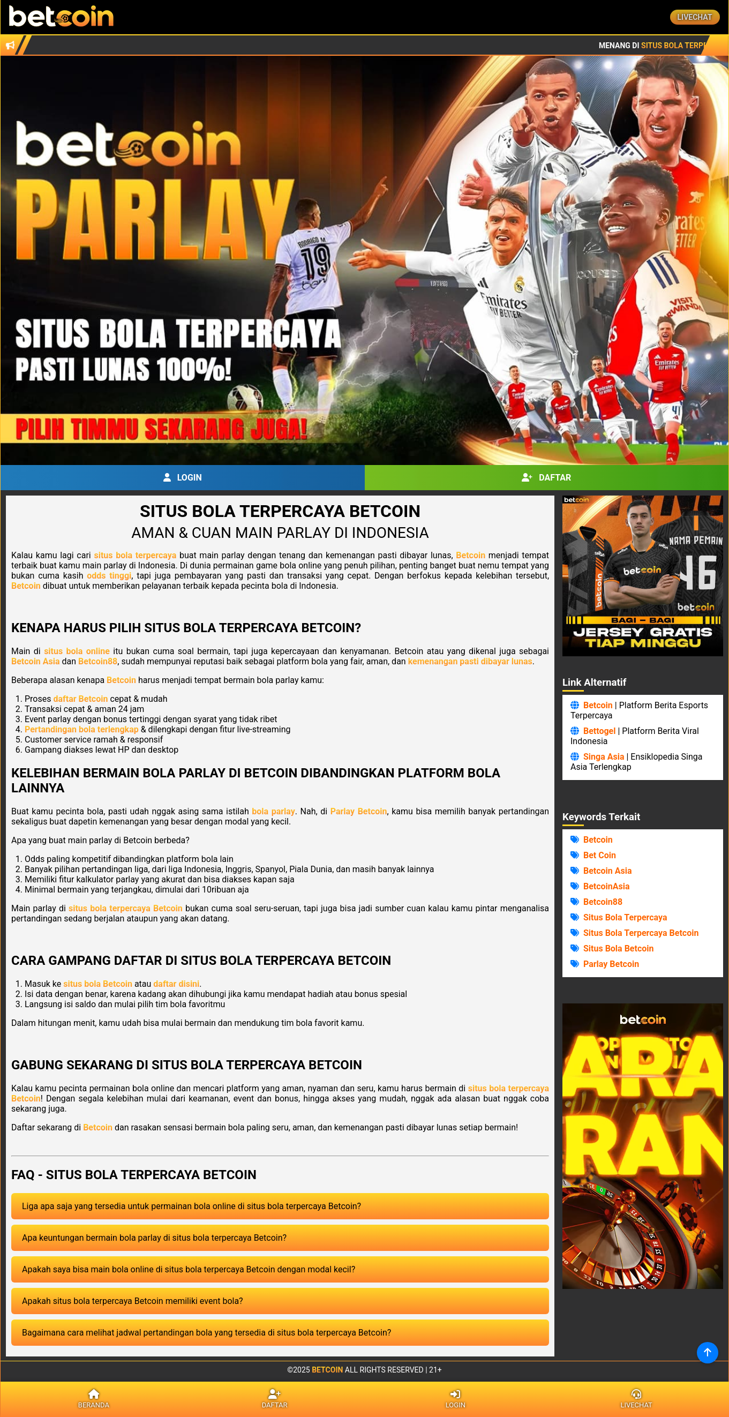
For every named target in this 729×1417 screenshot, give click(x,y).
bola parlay (273, 811)
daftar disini (176, 984)
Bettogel (599, 731)
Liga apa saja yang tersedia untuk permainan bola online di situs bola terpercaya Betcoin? (191, 1206)
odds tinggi (109, 576)
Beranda (94, 1399)
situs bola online (77, 651)
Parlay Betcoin (358, 811)
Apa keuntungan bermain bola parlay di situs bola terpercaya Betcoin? (154, 1238)
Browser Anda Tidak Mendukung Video (642, 1146)
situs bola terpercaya (135, 555)
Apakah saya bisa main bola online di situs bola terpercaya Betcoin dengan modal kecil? (188, 1269)
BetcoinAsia (606, 886)
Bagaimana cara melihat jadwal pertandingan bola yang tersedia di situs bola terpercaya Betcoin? (206, 1333)
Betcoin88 (97, 661)
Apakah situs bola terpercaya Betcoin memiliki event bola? (132, 1301)
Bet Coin (599, 855)
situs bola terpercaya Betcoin (126, 908)
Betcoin (470, 555)
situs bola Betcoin (97, 984)
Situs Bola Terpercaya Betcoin (640, 933)
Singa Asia (604, 757)
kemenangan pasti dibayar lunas (470, 661)
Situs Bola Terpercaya (625, 917)
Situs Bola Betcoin (618, 948)
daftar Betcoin (80, 699)
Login (182, 478)
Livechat (695, 17)
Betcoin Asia (35, 661)
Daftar (546, 478)
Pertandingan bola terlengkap (82, 729)
